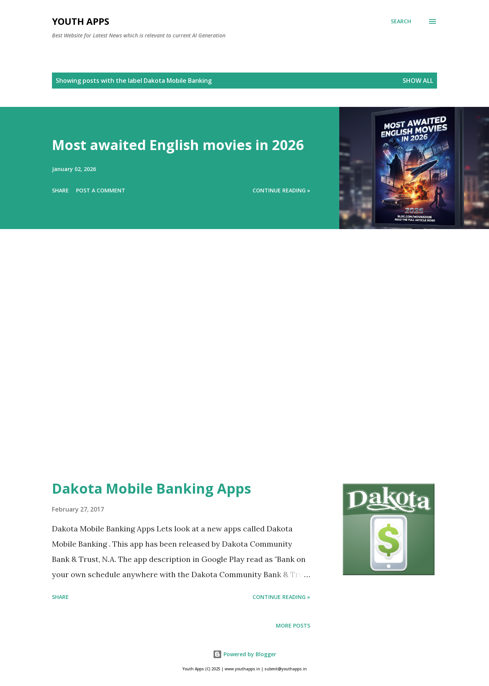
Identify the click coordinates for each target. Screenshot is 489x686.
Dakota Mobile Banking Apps (151, 488)
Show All (418, 80)
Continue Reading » (281, 190)
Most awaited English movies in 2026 (178, 145)
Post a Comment (100, 190)
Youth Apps (80, 21)
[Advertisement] (229, 364)
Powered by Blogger (244, 654)
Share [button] (60, 190)
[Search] (401, 21)
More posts (293, 625)
